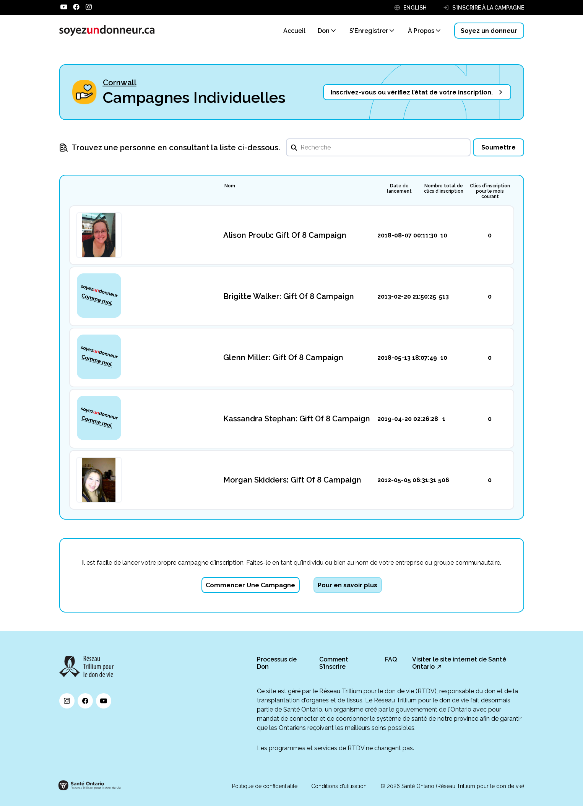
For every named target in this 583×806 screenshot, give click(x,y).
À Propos (421, 30)
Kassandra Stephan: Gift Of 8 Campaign (296, 418)
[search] (378, 147)
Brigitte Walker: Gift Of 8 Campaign (288, 296)
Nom (229, 185)
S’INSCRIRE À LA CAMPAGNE (488, 8)
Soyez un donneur (489, 30)
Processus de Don (277, 663)
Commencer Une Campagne (250, 585)
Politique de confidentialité (264, 786)
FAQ (391, 659)
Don (324, 30)
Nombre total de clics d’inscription (443, 188)
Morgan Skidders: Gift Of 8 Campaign (292, 479)
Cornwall (119, 82)
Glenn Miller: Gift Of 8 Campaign (283, 357)
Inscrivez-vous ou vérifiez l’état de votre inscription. (412, 92)
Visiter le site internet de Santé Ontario (459, 663)
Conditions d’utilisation (339, 786)
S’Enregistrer (368, 30)
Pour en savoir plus (347, 585)
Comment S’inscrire (333, 663)
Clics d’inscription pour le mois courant (490, 191)
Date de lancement (399, 188)
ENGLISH (415, 8)
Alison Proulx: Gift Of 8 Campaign (284, 235)
